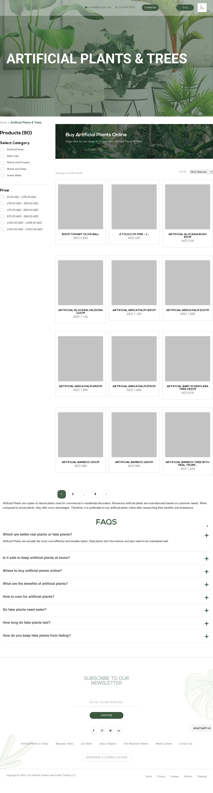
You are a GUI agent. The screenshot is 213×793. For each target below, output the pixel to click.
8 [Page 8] (95, 495)
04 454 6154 (125, 7)
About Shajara (107, 752)
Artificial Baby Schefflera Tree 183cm (187, 388)
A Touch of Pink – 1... (134, 235)
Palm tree (13, 156)
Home (4, 122)
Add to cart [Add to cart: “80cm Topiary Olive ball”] (65, 252)
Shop (185, 8)
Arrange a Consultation (106, 766)
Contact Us (150, 8)
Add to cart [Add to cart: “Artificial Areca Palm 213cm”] (172, 328)
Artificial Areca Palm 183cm (134, 311)
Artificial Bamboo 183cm (134, 463)
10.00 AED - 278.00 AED (21, 197)
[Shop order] (201, 172)
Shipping (202, 785)
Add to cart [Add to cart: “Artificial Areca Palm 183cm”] (119, 328)
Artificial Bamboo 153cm (80, 463)
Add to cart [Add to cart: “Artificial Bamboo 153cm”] (65, 480)
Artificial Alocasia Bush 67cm (188, 237)
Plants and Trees (16, 169)
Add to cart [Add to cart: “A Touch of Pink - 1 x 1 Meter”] (119, 252)
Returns (188, 785)
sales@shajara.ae (97, 7)
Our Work (85, 752)
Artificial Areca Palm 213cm (187, 311)
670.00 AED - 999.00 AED (23, 217)
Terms (148, 785)
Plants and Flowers (18, 163)
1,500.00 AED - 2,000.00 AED (25, 230)
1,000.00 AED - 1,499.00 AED (24, 223)
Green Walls (14, 176)
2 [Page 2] (72, 495)
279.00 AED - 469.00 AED (23, 204)
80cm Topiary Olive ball (80, 235)
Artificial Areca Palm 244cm (80, 388)
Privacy (161, 785)
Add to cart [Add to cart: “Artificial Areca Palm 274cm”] (119, 404)
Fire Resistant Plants (137, 752)
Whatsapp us (201, 728)
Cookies (174, 785)
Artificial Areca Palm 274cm (134, 387)
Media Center (165, 752)
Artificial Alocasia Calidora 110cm (80, 313)
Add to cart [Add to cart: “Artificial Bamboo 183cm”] (119, 480)
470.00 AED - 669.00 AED (23, 210)
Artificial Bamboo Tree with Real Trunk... (187, 465)
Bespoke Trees (63, 752)
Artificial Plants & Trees (32, 752)
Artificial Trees (15, 150)
